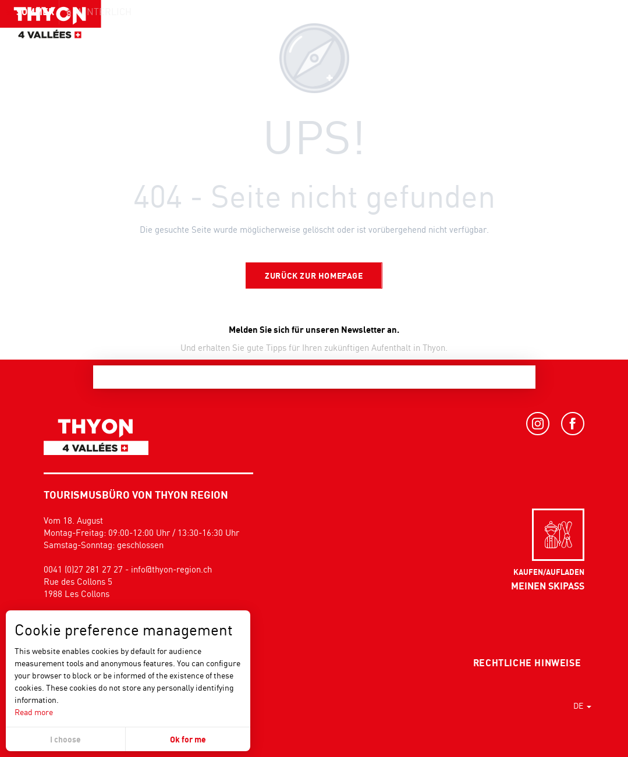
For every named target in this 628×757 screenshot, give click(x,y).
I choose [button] (65, 739)
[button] (593, 32)
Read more (34, 712)
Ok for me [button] (188, 739)
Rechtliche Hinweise (527, 663)
